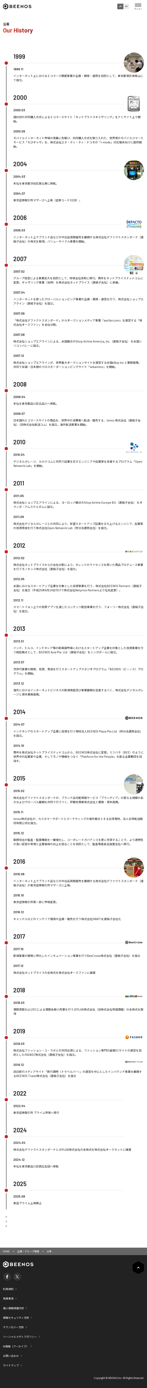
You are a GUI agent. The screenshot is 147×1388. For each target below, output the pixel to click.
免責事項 (8, 1298)
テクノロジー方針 (13, 1327)
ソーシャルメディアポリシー (20, 1337)
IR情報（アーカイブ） (16, 1346)
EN (126, 6)
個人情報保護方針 (13, 1308)
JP (120, 6)
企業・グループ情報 (28, 1251)
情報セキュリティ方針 (16, 1318)
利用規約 (8, 1289)
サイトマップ (11, 1365)
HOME (6, 1251)
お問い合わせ (11, 1356)
